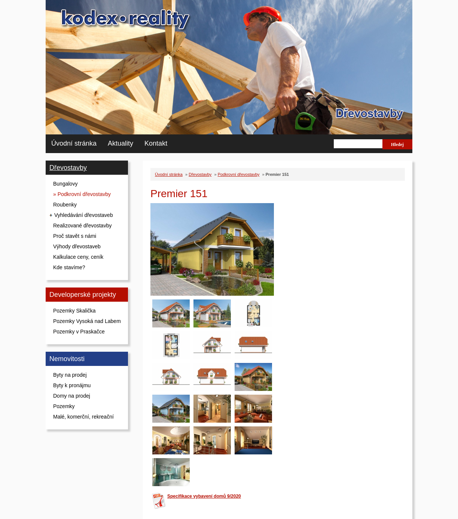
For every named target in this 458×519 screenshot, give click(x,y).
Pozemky (64, 406)
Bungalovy (65, 184)
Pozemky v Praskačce (79, 332)
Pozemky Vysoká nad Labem (87, 321)
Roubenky (65, 205)
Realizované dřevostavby (82, 226)
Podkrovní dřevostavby (239, 174)
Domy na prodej (71, 396)
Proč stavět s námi (74, 236)
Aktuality (120, 143)
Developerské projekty (82, 294)
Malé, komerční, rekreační (83, 417)
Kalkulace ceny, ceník (78, 257)
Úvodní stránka (74, 143)
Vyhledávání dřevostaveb (83, 215)
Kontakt (155, 143)
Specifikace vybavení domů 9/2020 (204, 496)
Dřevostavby (68, 167)
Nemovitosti (67, 359)
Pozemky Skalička (74, 311)
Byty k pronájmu (72, 385)
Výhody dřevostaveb (77, 246)
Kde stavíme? (69, 267)
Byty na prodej (70, 375)
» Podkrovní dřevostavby (82, 194)
